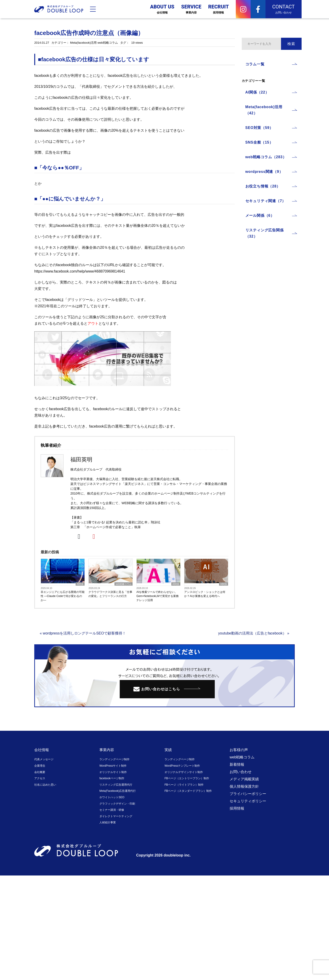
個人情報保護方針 (244, 786)
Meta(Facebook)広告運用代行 (117, 790)
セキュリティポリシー (248, 801)
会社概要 (39, 772)
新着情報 (237, 764)
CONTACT (283, 9)
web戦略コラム (108, 42)
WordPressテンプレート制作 (182, 765)
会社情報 (41, 750)
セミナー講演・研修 (111, 809)
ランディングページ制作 (114, 759)
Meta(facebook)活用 (83, 42)
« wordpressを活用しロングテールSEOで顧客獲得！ (83, 633)
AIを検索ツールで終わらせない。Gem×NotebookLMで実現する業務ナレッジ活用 (157, 596)
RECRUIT (218, 9)
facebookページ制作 (111, 778)
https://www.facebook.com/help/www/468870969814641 (79, 271)
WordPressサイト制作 (113, 765)
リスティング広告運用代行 (115, 784)
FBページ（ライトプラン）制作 (184, 784)
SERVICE (191, 9)
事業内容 (106, 750)
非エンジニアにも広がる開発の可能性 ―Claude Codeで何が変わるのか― (63, 596)
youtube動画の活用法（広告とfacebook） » (253, 633)
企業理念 (39, 765)
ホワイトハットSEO (111, 797)
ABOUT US (162, 9)
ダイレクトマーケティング (115, 816)
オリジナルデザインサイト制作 (183, 772)
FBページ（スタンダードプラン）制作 (188, 790)
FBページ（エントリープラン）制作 (186, 778)
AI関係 (80, 584)
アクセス (39, 778)
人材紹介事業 (107, 822)
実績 (168, 750)
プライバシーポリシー (248, 794)
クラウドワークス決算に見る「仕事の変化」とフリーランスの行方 (110, 594)
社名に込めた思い (45, 784)
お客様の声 (239, 750)
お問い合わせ (241, 772)
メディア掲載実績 (244, 779)
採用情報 (237, 808)
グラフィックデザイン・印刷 (117, 803)
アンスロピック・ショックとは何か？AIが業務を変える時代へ (204, 594)
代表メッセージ (43, 759)
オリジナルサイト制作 (113, 772)
